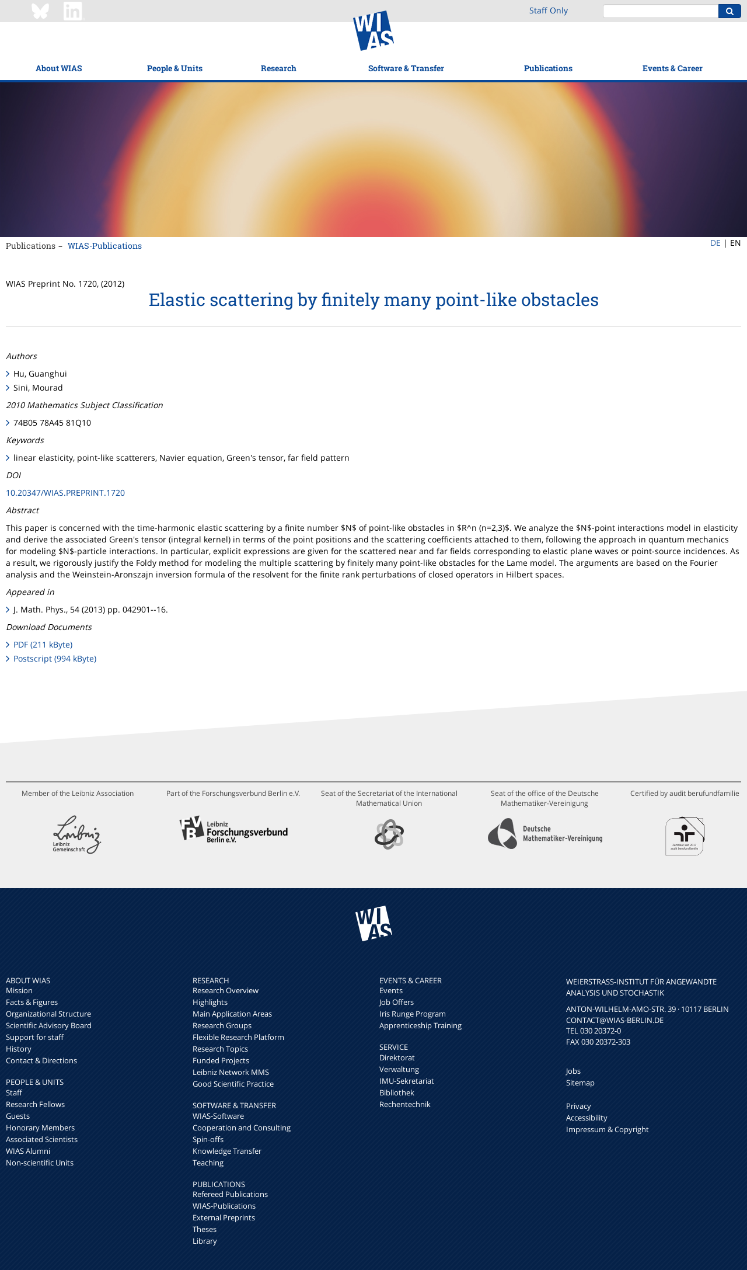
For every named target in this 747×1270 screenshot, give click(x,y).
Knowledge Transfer (227, 1151)
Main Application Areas (232, 1013)
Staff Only (548, 10)
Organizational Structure (48, 1013)
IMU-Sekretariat (406, 1081)
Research (278, 68)
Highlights (210, 1002)
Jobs (573, 1071)
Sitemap (580, 1082)
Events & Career (673, 68)
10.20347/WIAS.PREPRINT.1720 (65, 492)
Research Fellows (35, 1104)
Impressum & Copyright (607, 1129)
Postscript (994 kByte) (54, 658)
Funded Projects (221, 1060)
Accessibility (587, 1117)
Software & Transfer (406, 68)
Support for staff (35, 1037)
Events (391, 990)
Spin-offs (208, 1139)
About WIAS (59, 68)
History (19, 1048)
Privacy (578, 1106)
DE (715, 242)
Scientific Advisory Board (49, 1025)
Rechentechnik (405, 1104)
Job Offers (396, 1002)
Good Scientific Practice (233, 1083)
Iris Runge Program (412, 1013)
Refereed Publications (230, 1194)
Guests (18, 1116)
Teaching (208, 1162)
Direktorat (397, 1057)
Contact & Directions (41, 1060)
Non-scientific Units (40, 1162)
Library (205, 1241)
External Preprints (224, 1217)
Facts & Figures (32, 1002)
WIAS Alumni (28, 1151)
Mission (19, 990)
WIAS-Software (218, 1116)
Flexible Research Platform (238, 1037)
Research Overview (226, 990)
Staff (14, 1092)
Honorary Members (40, 1127)
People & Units (175, 68)
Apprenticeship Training (420, 1025)
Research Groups (222, 1025)
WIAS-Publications (105, 245)
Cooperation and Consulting (242, 1127)
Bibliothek (396, 1092)
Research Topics (220, 1048)
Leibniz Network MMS (231, 1072)
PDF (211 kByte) (42, 644)
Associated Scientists (42, 1139)
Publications (548, 68)
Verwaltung (399, 1069)
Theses (205, 1229)
